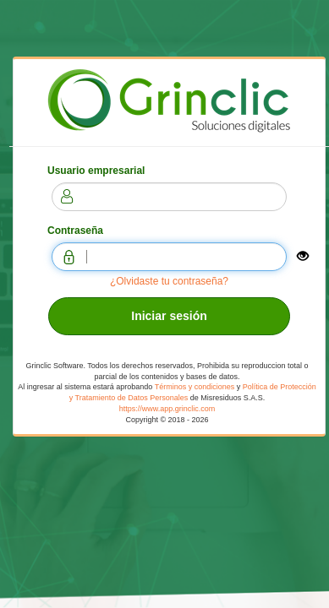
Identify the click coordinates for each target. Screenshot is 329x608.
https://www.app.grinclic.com (167, 408)
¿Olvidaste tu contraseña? (169, 281)
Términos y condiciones (195, 387)
